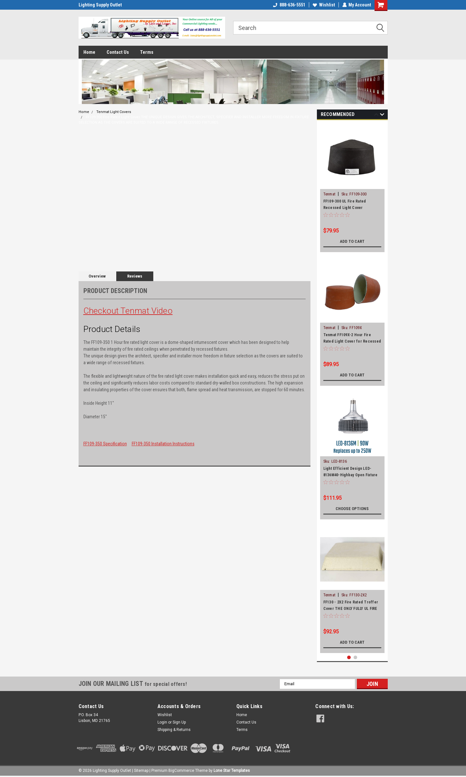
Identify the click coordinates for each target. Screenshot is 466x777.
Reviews (134, 276)
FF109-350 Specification (105, 443)
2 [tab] (355, 657)
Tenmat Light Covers (113, 112)
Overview (97, 276)
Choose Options (352, 508)
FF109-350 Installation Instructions (163, 443)
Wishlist (323, 4)
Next (382, 115)
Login (162, 722)
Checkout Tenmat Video (128, 311)
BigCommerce (181, 770)
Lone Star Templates (232, 770)
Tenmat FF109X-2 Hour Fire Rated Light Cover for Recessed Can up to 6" (352, 341)
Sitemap (141, 770)
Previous (376, 115)
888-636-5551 (289, 4)
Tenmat (329, 194)
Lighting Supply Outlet (100, 4)
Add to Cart (352, 241)
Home (89, 52)
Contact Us (118, 52)
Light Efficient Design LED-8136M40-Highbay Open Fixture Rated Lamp (350, 475)
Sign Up (179, 722)
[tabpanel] (352, 187)
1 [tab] (349, 657)
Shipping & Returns (174, 729)
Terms (146, 52)
